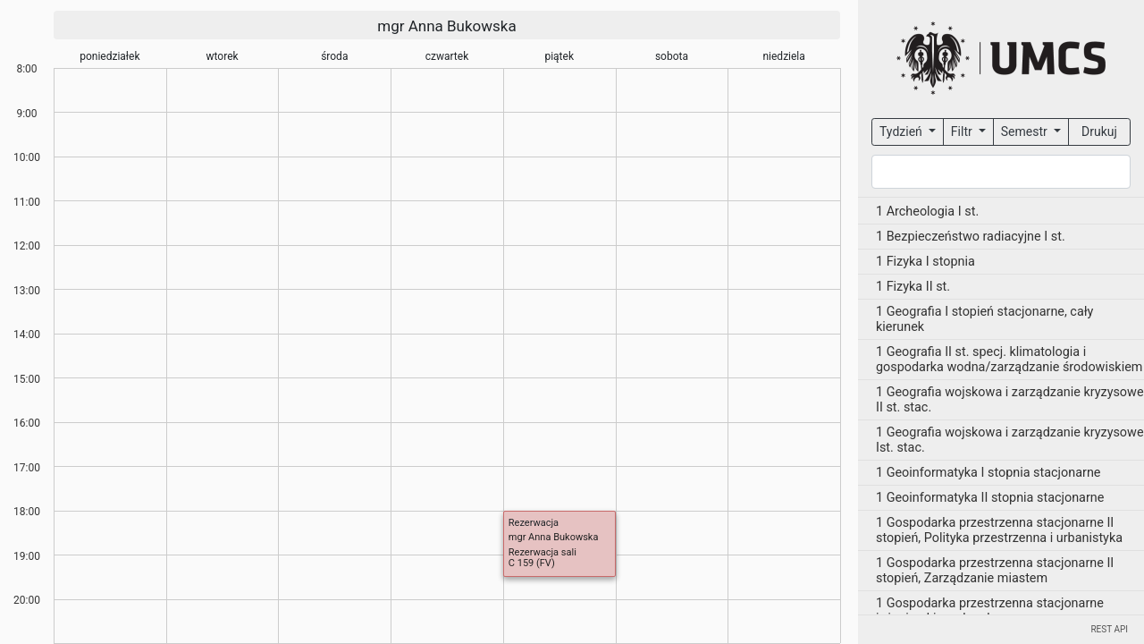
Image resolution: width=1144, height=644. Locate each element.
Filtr (963, 131)
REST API (1109, 629)
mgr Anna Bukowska (446, 26)
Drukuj (1099, 131)
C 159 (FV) (532, 563)
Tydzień (902, 131)
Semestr (1025, 131)
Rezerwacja (534, 523)
